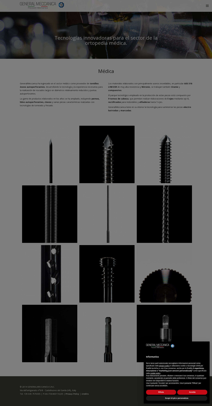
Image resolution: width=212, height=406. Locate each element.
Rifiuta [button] (161, 392)
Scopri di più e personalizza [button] (176, 398)
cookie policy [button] (155, 373)
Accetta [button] (192, 392)
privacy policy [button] (164, 366)
